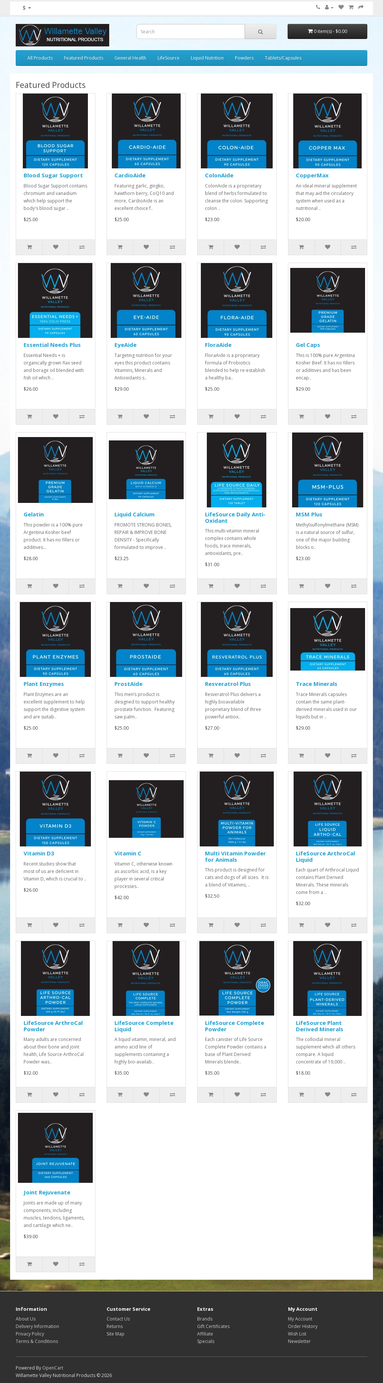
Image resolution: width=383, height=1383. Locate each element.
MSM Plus (309, 514)
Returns (115, 1326)
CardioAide (129, 175)
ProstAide (128, 683)
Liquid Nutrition (207, 58)
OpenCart (52, 1368)
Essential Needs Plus (52, 344)
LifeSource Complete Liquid (144, 1026)
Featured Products (83, 58)
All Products (40, 58)
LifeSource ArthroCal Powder (53, 1026)
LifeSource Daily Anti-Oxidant (235, 517)
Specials (205, 1341)
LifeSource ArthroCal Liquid (325, 856)
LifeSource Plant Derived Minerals (319, 1026)
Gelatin (34, 514)
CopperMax (312, 175)
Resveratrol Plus (228, 683)
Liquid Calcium (134, 514)
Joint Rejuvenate (47, 1192)
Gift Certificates (213, 1326)
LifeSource (168, 58)
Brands (204, 1319)
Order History (303, 1326)
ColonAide (219, 175)
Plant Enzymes (44, 683)
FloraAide (218, 344)
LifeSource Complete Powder (234, 1026)
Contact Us (118, 1319)
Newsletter (299, 1341)
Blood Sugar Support (53, 175)
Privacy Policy (30, 1334)
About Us (26, 1319)
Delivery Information (37, 1326)
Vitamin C (127, 853)
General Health (130, 58)
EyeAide (125, 344)
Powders (244, 58)
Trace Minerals (316, 683)
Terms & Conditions (37, 1341)
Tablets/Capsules (283, 58)
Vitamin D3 (39, 853)
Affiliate (205, 1334)
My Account (300, 1319)
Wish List (297, 1334)
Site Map (116, 1334)
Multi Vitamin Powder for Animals (235, 856)
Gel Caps (308, 344)
